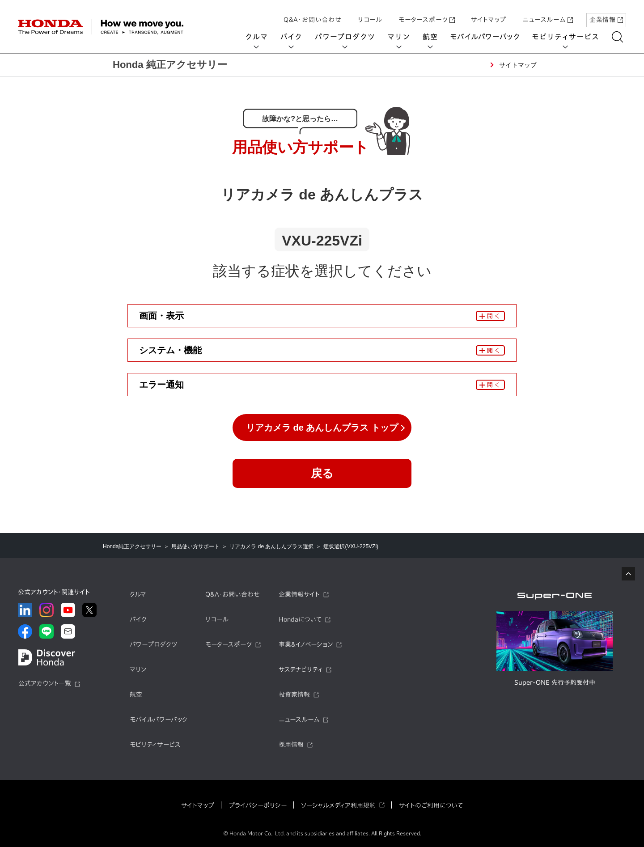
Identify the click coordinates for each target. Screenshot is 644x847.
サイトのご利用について (431, 805)
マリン (402, 36)
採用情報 (291, 744)
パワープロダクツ (348, 36)
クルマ (260, 36)
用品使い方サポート (195, 546)
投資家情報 (294, 694)
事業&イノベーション (306, 644)
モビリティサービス (568, 36)
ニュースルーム (547, 15)
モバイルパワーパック (488, 36)
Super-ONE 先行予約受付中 (554, 682)
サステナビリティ (300, 669)
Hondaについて (300, 619)
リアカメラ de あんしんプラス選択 (271, 546)
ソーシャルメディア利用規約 (338, 805)
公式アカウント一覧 (44, 683)
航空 (433, 36)
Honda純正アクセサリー (132, 546)
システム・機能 (170, 350)
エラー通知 (161, 385)
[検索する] (620, 36)
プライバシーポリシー (258, 805)
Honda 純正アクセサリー (170, 64)
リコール (370, 15)
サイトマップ (488, 15)
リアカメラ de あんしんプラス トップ (322, 427)
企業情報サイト (299, 594)
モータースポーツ (426, 15)
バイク (294, 36)
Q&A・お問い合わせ (313, 15)
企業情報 (606, 15)
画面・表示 (161, 316)
